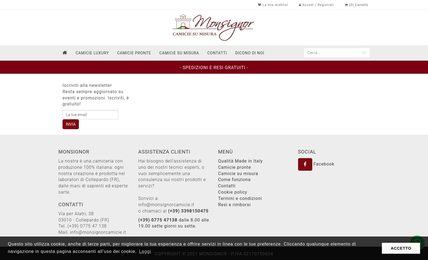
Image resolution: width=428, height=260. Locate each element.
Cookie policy (232, 192)
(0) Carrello (356, 5)
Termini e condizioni (240, 198)
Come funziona (234, 179)
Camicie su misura (179, 53)
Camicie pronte (134, 53)
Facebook (316, 164)
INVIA (71, 124)
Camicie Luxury (92, 53)
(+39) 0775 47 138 (87, 226)
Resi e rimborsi (234, 204)
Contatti (227, 185)
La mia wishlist (273, 5)
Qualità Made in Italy (240, 161)
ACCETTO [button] (401, 248)
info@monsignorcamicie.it (98, 232)
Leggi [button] (145, 251)
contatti (217, 53)
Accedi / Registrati (316, 5)
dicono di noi (249, 53)
